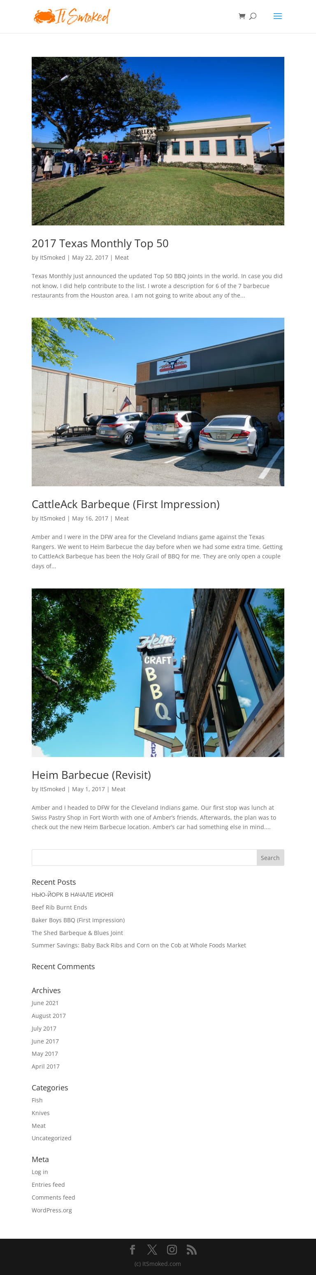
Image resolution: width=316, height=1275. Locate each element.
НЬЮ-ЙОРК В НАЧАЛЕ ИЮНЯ (73, 894)
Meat (122, 257)
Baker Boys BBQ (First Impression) (78, 920)
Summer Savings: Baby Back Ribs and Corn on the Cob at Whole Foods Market (139, 945)
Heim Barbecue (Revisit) (91, 774)
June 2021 (45, 1003)
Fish (37, 1100)
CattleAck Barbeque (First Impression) (126, 504)
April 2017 (46, 1066)
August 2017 (49, 1016)
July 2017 (44, 1028)
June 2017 (45, 1041)
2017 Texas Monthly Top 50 (100, 243)
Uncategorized (52, 1138)
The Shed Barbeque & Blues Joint (77, 933)
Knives (41, 1113)
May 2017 (45, 1053)
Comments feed (53, 1197)
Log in (40, 1172)
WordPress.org (52, 1210)
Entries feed (48, 1184)
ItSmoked (52, 257)
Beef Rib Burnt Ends (59, 907)
